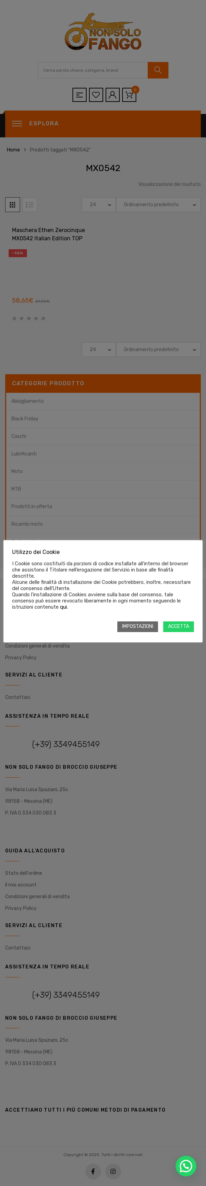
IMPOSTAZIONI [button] (137, 626)
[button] (186, 1166)
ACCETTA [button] (178, 626)
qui (63, 607)
